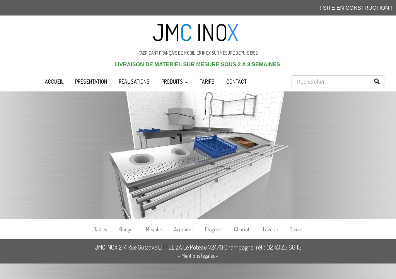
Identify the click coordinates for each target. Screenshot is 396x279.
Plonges (126, 229)
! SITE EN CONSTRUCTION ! (356, 8)
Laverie (270, 229)
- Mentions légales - (198, 255)
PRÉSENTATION (91, 81)
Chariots (242, 229)
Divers (295, 229)
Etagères (213, 229)
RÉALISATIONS (134, 81)
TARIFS (207, 81)
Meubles (154, 229)
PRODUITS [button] (174, 81)
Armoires (183, 229)
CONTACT (236, 81)
